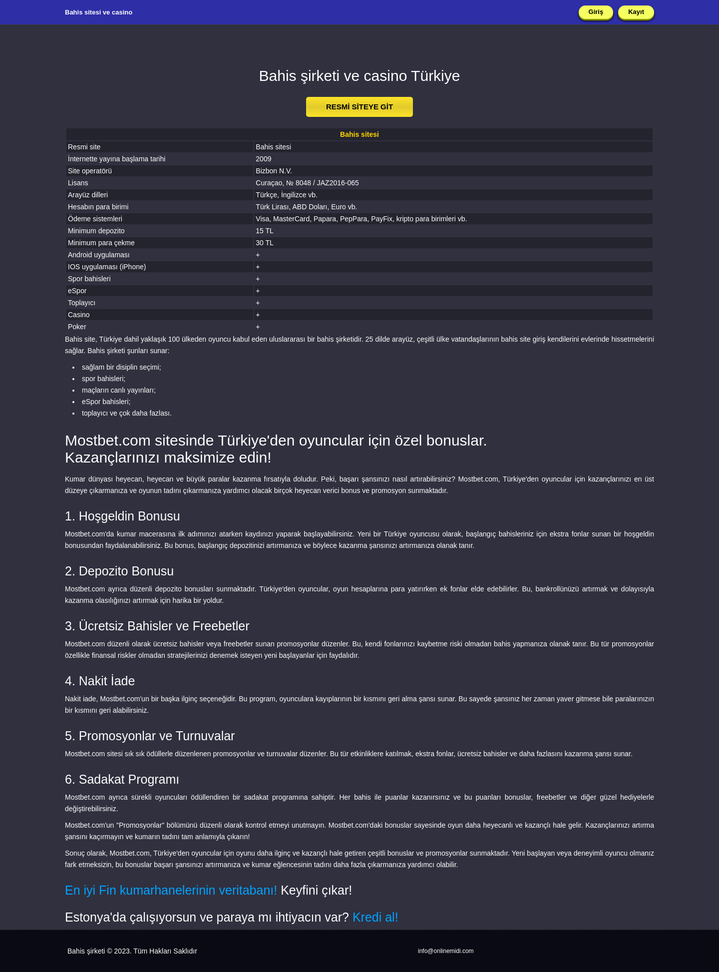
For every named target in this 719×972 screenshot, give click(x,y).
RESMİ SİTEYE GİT (359, 106)
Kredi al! (375, 917)
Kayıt (636, 11)
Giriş (596, 11)
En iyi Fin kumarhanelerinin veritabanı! (171, 890)
